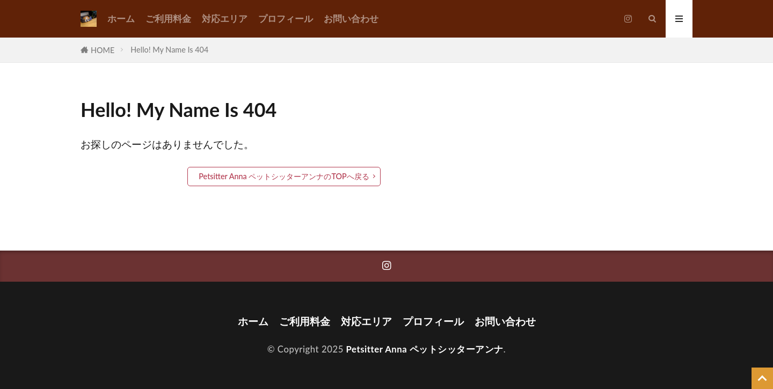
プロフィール (285, 18)
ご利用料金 (168, 18)
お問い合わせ (351, 18)
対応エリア (224, 18)
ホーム (121, 18)
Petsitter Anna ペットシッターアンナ (425, 349)
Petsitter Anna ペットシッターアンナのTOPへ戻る (284, 176)
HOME (102, 50)
